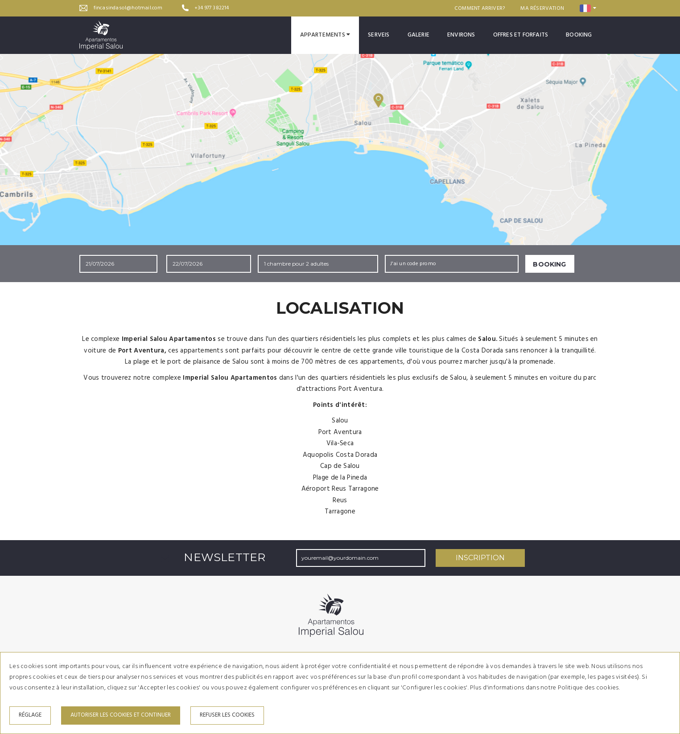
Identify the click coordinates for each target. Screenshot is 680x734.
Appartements (325, 35)
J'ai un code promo (413, 263)
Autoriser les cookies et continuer (120, 715)
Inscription (480, 558)
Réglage (30, 715)
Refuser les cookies (227, 715)
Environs (461, 35)
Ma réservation (542, 8)
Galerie (418, 35)
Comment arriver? (479, 8)
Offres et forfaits (520, 35)
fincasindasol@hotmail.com (128, 8)
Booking (579, 35)
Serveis (378, 35)
